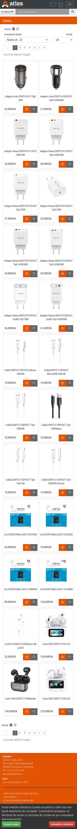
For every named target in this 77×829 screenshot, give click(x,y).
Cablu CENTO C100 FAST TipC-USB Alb (21, 426)
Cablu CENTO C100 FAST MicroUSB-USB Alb (56, 372)
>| (44, 733)
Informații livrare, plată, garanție (21, 793)
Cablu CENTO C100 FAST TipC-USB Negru (56, 426)
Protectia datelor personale (18, 800)
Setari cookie (11, 824)
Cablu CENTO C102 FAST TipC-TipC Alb (21, 481)
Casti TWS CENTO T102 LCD (56, 644)
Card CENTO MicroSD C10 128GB (56, 589)
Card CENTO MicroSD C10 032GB (56, 534)
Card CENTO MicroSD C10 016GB (20, 534)
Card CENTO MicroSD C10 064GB (20, 589)
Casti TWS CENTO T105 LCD (56, 698)
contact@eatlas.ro (13, 773)
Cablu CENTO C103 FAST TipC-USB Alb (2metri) (56, 481)
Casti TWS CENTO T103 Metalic (20, 698)
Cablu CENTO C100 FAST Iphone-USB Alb (20, 372)
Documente (10, 797)
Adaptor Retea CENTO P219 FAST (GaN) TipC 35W (20, 317)
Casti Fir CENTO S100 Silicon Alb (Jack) (20, 646)
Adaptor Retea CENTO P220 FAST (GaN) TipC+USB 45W (56, 317)
